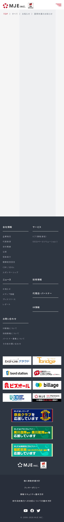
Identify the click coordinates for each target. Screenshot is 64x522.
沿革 (5, 251)
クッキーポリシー (32, 487)
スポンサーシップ (10, 272)
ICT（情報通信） (40, 236)
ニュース (7, 280)
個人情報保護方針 (32, 480)
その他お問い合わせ (12, 343)
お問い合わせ (10, 319)
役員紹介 (7, 257)
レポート (7, 304)
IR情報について (10, 328)
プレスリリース (9, 299)
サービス (37, 227)
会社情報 (7, 227)
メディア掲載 (8, 294)
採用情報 (37, 280)
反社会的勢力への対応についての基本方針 (32, 501)
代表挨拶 (7, 241)
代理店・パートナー (42, 293)
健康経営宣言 (9, 262)
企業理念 (7, 236)
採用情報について (11, 333)
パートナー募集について (14, 338)
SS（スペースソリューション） (45, 241)
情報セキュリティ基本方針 (32, 494)
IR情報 (36, 307)
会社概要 (7, 246)
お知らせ (7, 289)
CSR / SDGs (8, 267)
